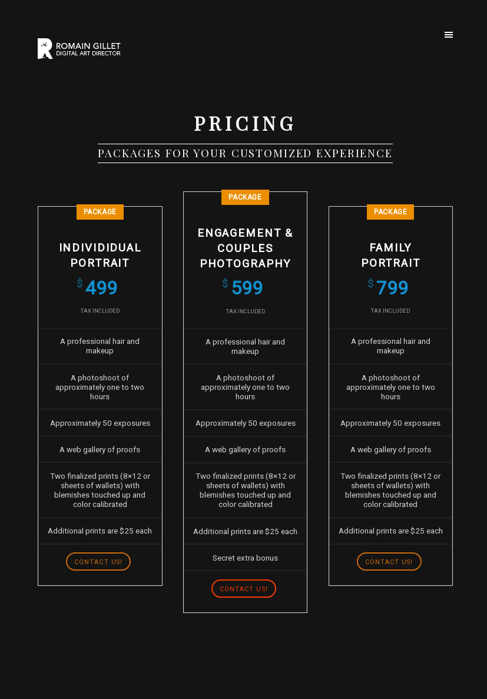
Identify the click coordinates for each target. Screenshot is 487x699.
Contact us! (98, 562)
